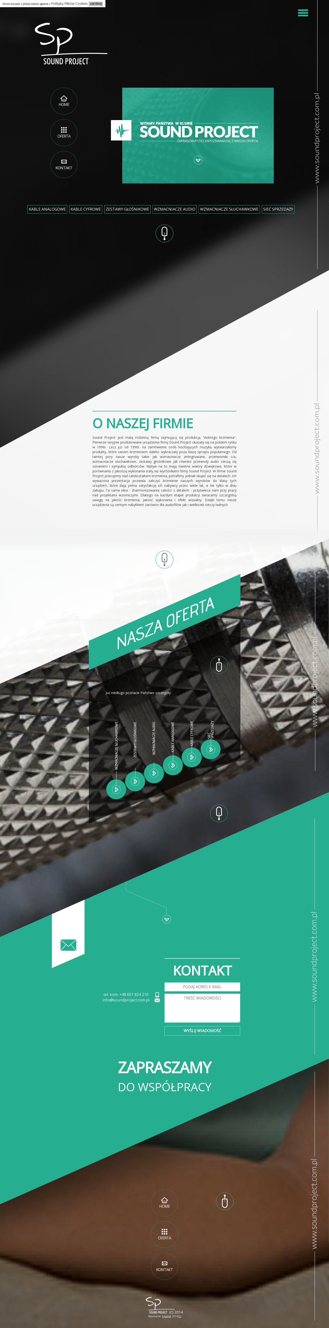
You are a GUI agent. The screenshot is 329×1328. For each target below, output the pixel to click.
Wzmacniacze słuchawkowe (229, 209)
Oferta (63, 132)
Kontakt (63, 164)
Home (64, 101)
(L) (179, 1316)
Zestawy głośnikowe (127, 209)
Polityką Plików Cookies (69, 3)
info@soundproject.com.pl (126, 1000)
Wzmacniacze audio (174, 209)
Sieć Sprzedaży (278, 209)
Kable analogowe (47, 209)
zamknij (96, 3)
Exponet (166, 1316)
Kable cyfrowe (86, 209)
